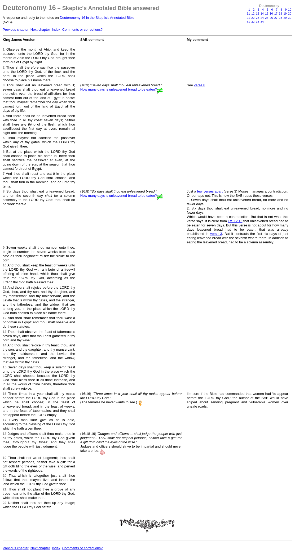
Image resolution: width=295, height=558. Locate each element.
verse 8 (199, 85)
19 (285, 13)
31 (248, 21)
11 (248, 13)
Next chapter (40, 30)
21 (248, 17)
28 (280, 17)
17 (276, 13)
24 (262, 17)
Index (56, 30)
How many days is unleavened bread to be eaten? (118, 89)
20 (289, 13)
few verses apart (210, 191)
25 (266, 17)
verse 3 (216, 234)
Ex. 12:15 (235, 221)
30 (289, 17)
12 (252, 13)
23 (257, 17)
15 (266, 13)
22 (252, 17)
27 (276, 17)
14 (262, 13)
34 (262, 21)
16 (271, 13)
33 (257, 21)
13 (257, 13)
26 (271, 17)
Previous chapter (16, 30)
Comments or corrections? (82, 30)
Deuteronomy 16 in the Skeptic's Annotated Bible (97, 18)
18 (280, 13)
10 (289, 9)
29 (285, 17)
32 (252, 21)
